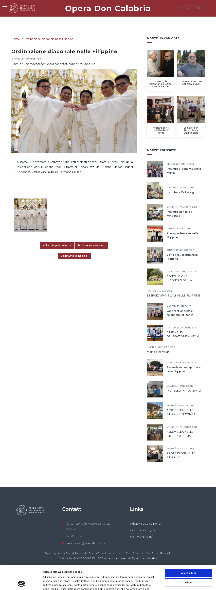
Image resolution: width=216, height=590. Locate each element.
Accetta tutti (188, 550)
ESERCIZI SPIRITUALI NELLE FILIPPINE (173, 295)
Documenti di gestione (146, 530)
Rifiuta (188, 559)
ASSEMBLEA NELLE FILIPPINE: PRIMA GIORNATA (180, 435)
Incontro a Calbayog (180, 192)
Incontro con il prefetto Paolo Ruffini (160, 130)
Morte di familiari (158, 351)
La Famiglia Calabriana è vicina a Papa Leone (160, 84)
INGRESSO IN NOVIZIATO (184, 390)
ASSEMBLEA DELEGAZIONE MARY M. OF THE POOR (183, 336)
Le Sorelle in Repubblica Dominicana (191, 130)
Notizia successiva (91, 245)
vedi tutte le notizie (74, 255)
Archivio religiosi (141, 536)
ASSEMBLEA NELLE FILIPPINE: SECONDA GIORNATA (181, 414)
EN (198, 8)
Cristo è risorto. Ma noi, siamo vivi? (191, 82)
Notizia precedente (58, 245)
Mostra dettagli (174, 583)
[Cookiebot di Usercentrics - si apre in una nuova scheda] (21, 583)
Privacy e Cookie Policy (145, 523)
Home (15, 39)
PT (188, 8)
